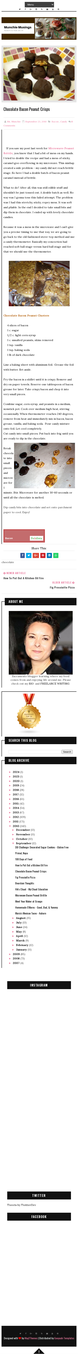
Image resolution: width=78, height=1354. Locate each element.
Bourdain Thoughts (24, 883)
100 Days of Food (23, 859)
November (23, 834)
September (24, 843)
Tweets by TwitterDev (21, 1205)
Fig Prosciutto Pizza (25, 877)
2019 (16, 785)
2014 (16, 808)
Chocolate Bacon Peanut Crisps (30, 871)
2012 (16, 817)
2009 (17, 954)
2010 (16, 826)
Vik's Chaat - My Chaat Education (31, 889)
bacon (55, 121)
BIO (31, 684)
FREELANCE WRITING (54, 684)
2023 (16, 776)
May (19, 931)
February (22, 945)
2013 (16, 812)
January (22, 949)
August (21, 918)
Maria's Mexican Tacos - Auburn (30, 913)
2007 (16, 963)
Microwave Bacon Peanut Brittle (31, 895)
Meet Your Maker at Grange (28, 901)
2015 (16, 803)
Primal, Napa (21, 853)
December (23, 830)
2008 (16, 958)
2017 (16, 794)
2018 (16, 790)
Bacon (24, 538)
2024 (16, 772)
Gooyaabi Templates (64, 1338)
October (22, 839)
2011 (16, 821)
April (20, 936)
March (20, 940)
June (19, 927)
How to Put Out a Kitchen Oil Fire (31, 865)
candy (63, 121)
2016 (16, 799)
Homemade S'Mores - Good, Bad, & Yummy (36, 907)
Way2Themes (31, 1338)
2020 (16, 781)
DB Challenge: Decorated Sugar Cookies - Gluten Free (41, 847)
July (19, 922)
